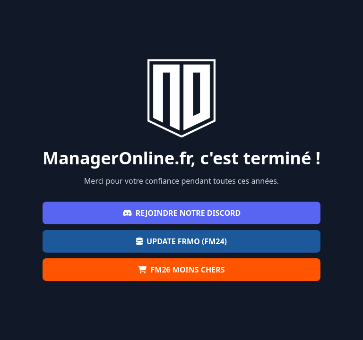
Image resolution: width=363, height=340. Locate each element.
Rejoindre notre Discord (181, 213)
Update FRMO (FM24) (181, 241)
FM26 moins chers (181, 269)
